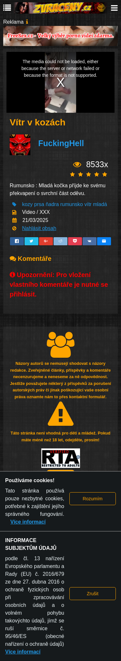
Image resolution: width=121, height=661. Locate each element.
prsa (39, 204)
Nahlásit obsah (39, 228)
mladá (100, 204)
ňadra (52, 204)
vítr (87, 204)
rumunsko (71, 204)
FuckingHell (61, 143)
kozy (27, 204)
